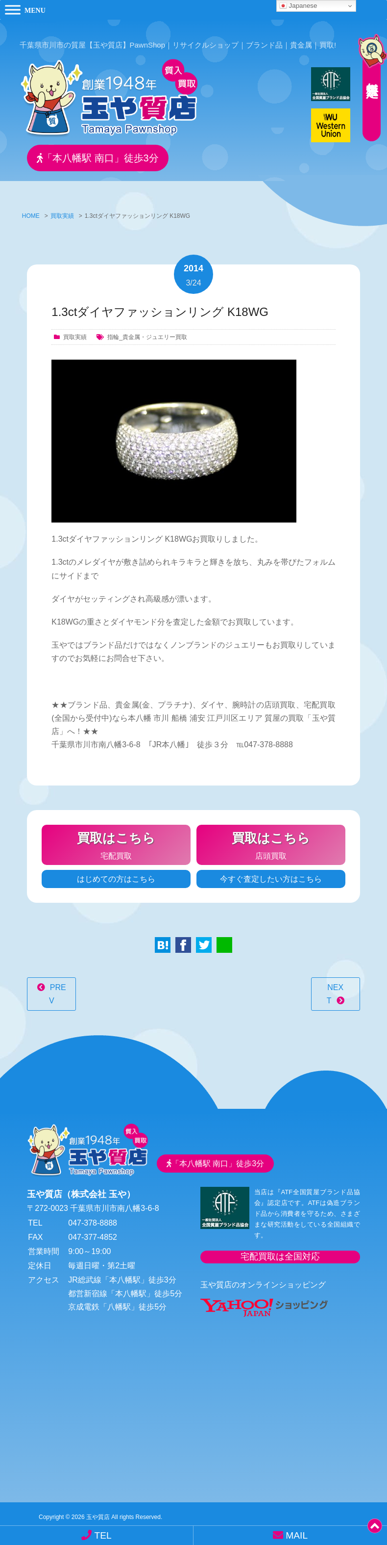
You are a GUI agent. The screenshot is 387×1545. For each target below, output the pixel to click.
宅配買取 (116, 839)
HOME (31, 212)
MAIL (290, 1535)
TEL (96, 1535)
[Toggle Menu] (13, 9)
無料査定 (367, 71)
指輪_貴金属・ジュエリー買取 (147, 333)
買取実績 (62, 212)
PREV (57, 990)
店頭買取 (271, 839)
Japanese (298, 6)
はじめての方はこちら (116, 875)
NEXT (335, 990)
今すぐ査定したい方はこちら (271, 875)
